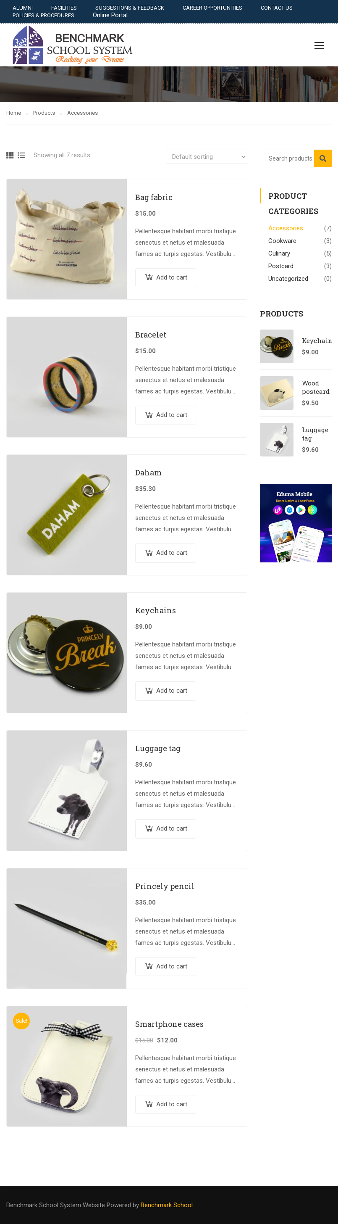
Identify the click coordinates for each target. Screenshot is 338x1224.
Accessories (285, 228)
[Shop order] (206, 157)
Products (44, 113)
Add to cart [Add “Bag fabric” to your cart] (171, 277)
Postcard (280, 266)
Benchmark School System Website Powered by (72, 1205)
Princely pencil (164, 886)
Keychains (155, 610)
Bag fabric (154, 197)
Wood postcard (316, 387)
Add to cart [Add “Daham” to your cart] (171, 553)
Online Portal (110, 15)
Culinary (279, 253)
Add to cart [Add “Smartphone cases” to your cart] (171, 1104)
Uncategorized (288, 278)
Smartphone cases (169, 1024)
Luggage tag (158, 748)
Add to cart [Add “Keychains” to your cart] (171, 690)
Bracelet (150, 335)
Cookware (282, 241)
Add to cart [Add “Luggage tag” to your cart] (171, 828)
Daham (148, 472)
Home (13, 113)
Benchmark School (166, 1205)
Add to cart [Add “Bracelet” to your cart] (171, 415)
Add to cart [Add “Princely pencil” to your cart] (171, 966)
